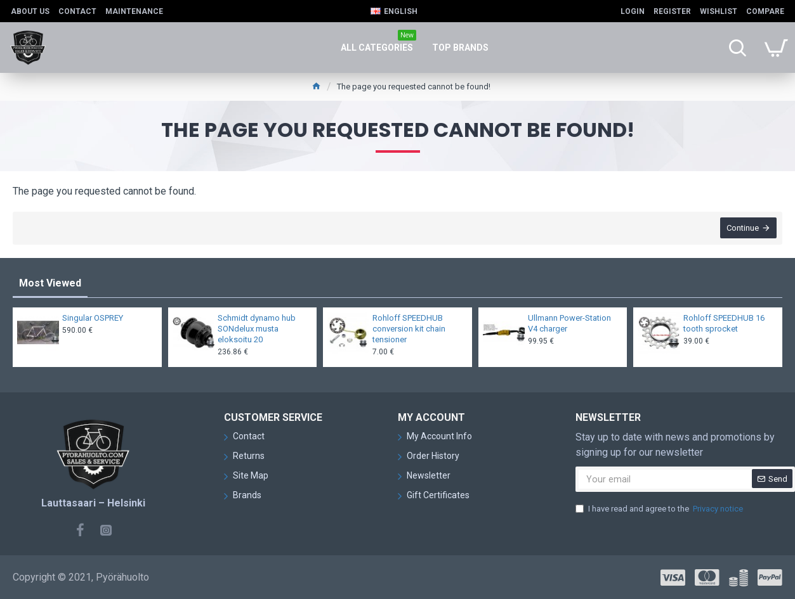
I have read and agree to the (660, 509)
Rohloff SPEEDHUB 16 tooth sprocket (724, 323)
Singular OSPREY (92, 318)
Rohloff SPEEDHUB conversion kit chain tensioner (408, 328)
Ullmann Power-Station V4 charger (569, 323)
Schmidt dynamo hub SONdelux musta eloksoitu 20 (257, 328)
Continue (742, 228)
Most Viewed (50, 283)
